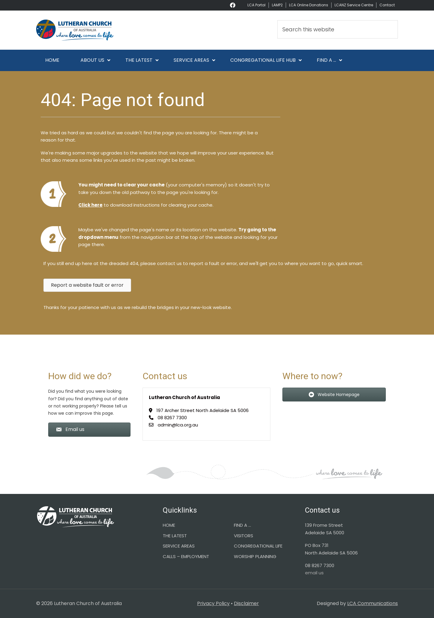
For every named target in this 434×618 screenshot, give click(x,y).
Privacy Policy (213, 603)
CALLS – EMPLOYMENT (186, 556)
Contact (387, 5)
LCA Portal (256, 5)
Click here (90, 205)
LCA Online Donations (308, 5)
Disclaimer (246, 603)
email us (314, 573)
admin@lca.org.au (178, 425)
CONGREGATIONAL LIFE (258, 546)
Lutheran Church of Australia (90, 30)
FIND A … (242, 525)
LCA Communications (372, 603)
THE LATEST (175, 535)
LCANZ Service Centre (354, 5)
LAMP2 (277, 5)
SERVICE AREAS (179, 546)
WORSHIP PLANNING (255, 556)
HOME (169, 525)
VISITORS (243, 535)
